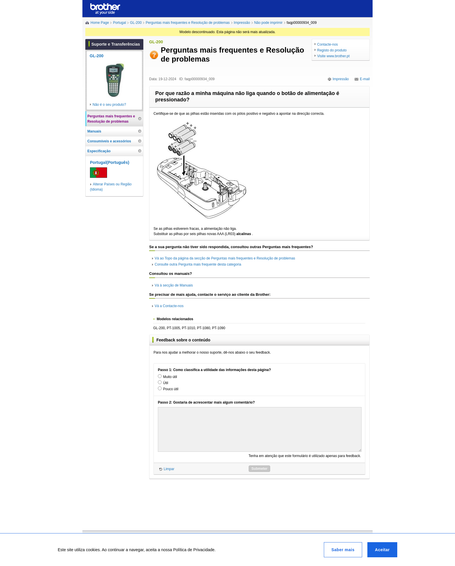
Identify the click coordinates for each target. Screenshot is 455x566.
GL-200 (136, 23)
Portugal (119, 23)
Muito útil (170, 377)
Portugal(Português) (109, 162)
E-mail (365, 79)
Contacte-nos (327, 44)
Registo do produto (331, 50)
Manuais (94, 131)
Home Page (100, 23)
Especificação (99, 151)
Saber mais (343, 549)
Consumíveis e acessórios (109, 141)
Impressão (242, 23)
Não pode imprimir (268, 23)
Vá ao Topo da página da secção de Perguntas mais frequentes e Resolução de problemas (225, 258)
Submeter (259, 469)
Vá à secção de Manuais (174, 285)
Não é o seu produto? (109, 105)
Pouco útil (170, 389)
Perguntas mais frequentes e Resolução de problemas (188, 23)
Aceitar (382, 549)
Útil (165, 383)
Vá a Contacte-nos (169, 306)
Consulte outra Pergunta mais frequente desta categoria (198, 264)
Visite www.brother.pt (333, 56)
